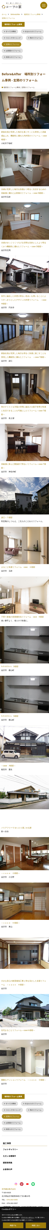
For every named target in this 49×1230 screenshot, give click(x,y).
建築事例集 (7, 1161)
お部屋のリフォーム (13, 50)
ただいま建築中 (9, 1154)
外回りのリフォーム (13, 57)
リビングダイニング (13, 38)
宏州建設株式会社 (9, 1188)
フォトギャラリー (10, 1148)
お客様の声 (7, 1168)
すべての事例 (11, 31)
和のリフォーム (35, 38)
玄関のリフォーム (12, 44)
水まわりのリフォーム (33, 31)
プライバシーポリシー (27, 1217)
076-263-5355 (12, 1198)
